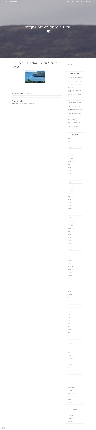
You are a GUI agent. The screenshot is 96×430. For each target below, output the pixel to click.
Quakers (69, 376)
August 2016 (70, 231)
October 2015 (70, 254)
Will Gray (69, 126)
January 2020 (70, 147)
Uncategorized (71, 393)
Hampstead (70, 338)
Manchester (70, 358)
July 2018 (69, 167)
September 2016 (71, 228)
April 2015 (70, 260)
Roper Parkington (71, 387)
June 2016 (70, 237)
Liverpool (70, 352)
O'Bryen (69, 361)
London (69, 355)
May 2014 (70, 272)
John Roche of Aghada (75, 106)
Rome (69, 384)
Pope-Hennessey (71, 370)
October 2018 (70, 158)
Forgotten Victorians (8, 1)
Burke (69, 309)
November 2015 (71, 252)
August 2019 (70, 150)
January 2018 (70, 182)
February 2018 (70, 179)
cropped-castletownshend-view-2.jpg (24, 92)
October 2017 (70, 190)
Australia (69, 291)
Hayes (69, 341)
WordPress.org (71, 421)
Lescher (69, 349)
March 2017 (70, 211)
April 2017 (70, 208)
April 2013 (70, 281)
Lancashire (70, 346)
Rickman (69, 378)
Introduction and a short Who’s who (67, 4)
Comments (71, 418)
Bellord (69, 300)
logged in (21, 103)
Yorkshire (70, 402)
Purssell (69, 373)
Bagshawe (70, 294)
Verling (69, 396)
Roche (69, 381)
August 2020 (70, 144)
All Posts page (88, 1)
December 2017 (71, 184)
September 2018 (71, 161)
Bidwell (69, 303)
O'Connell (70, 364)
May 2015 (69, 257)
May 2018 (69, 173)
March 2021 (70, 141)
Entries (70, 415)
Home (80, 1)
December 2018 (71, 155)
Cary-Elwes (70, 311)
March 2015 (70, 263)
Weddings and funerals (87, 4)
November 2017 (71, 187)
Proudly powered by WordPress (38, 427)
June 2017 (69, 202)
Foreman (69, 329)
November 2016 (71, 222)
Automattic (63, 427)
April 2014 (70, 275)
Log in (69, 412)
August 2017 (70, 196)
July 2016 (69, 234)
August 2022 (70, 138)
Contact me (73, 1)
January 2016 (70, 249)
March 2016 (70, 246)
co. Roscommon (71, 317)
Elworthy (69, 323)
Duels (69, 320)
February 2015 (70, 266)
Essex (69, 326)
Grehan (69, 335)
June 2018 (69, 170)
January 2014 (70, 278)
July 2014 (69, 269)
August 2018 (70, 164)
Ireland (69, 343)
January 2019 (70, 152)
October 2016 (70, 225)
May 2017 (69, 205)
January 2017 (70, 217)
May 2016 (70, 240)
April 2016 (70, 243)
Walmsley (70, 399)
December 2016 (71, 219)
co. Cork (69, 314)
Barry (69, 297)
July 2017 (69, 199)
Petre (69, 367)
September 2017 (71, 193)
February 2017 (70, 214)
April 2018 (70, 176)
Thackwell (70, 390)
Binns (69, 306)
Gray (69, 332)
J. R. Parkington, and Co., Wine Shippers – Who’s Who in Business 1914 (75, 115)
